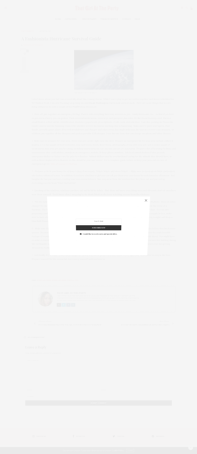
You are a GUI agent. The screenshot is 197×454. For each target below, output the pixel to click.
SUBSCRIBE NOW (98, 208)
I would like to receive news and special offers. (100, 210)
